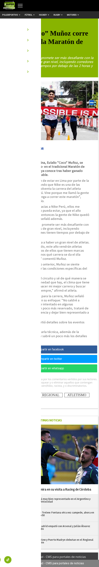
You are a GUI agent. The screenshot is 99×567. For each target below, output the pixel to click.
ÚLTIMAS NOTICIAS (49, 420)
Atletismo (12, 26)
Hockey (44, 15)
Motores (73, 15)
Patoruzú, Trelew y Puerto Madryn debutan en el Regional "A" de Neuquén (59, 541)
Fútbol (30, 15)
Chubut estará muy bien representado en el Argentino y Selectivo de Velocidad (58, 500)
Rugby (58, 15)
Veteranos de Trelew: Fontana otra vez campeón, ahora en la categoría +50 (60, 514)
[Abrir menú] (20, 5)
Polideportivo (11, 15)
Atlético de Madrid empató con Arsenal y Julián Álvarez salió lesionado (58, 528)
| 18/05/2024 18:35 (14, 155)
